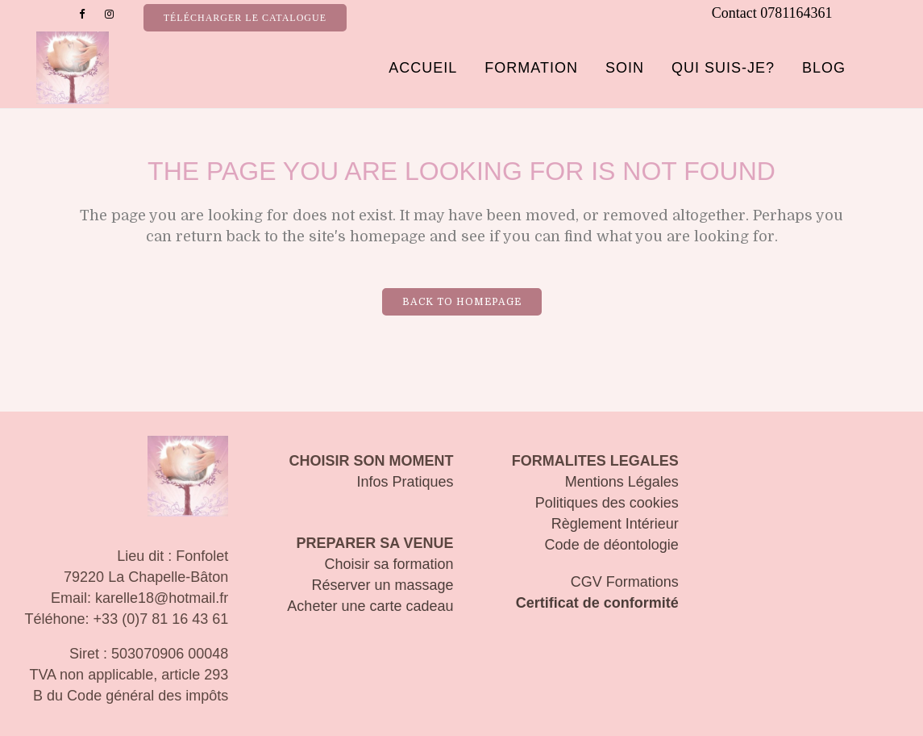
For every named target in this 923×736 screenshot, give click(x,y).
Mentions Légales (622, 482)
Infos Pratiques (404, 482)
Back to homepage (462, 301)
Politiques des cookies (607, 503)
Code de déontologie (612, 545)
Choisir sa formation (388, 564)
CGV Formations (625, 582)
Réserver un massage (382, 585)
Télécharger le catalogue (245, 17)
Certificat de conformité (597, 603)
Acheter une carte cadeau (370, 606)
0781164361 (796, 13)
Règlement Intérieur (615, 524)
